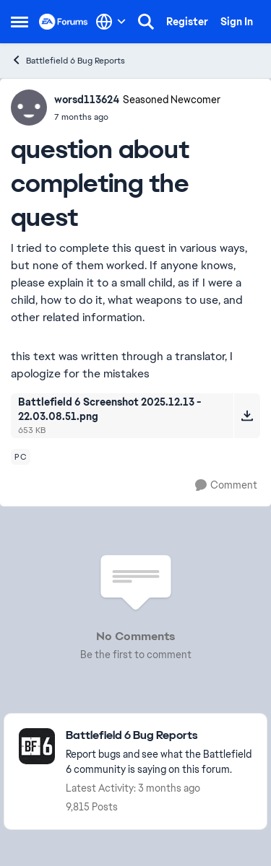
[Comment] (226, 485)
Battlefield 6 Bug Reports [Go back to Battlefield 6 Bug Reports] (68, 60)
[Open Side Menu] (19, 21)
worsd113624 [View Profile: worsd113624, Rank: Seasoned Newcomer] (86, 99)
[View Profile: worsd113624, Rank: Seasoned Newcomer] (29, 107)
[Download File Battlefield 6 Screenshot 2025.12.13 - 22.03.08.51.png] (246, 415)
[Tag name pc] (20, 457)
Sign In (236, 21)
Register (187, 21)
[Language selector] (111, 21)
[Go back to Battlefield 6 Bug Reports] (159, 735)
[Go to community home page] (63, 22)
